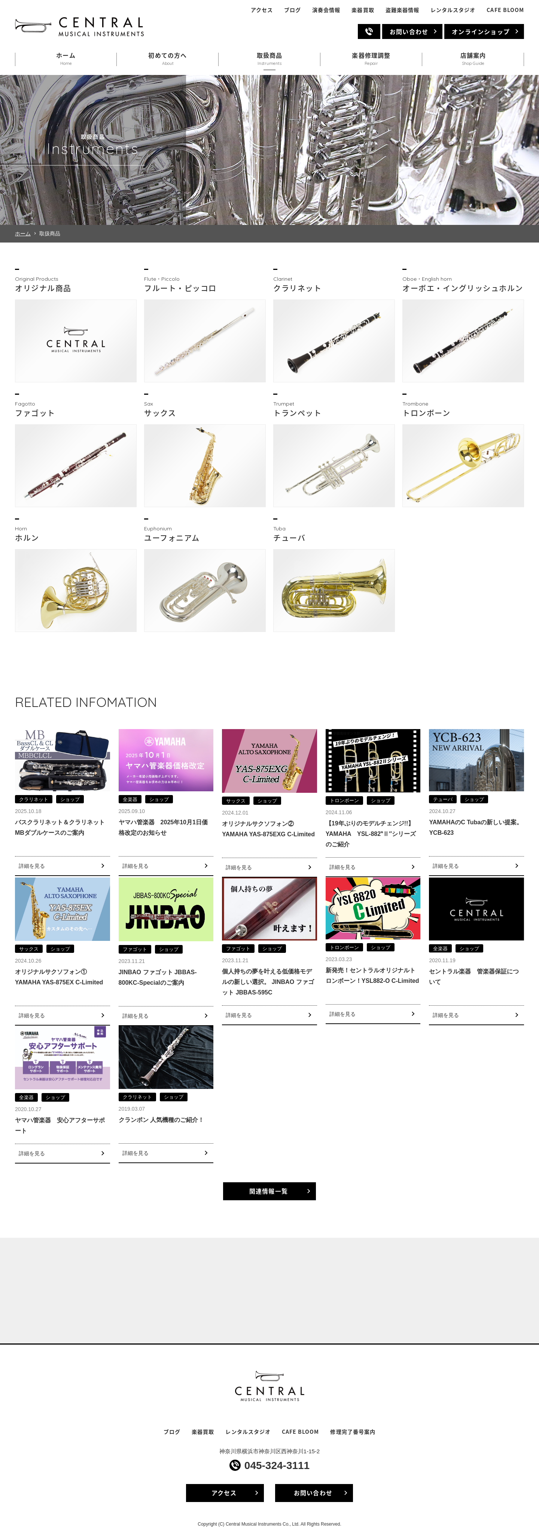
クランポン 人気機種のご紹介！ (161, 1120)
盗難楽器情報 (402, 10)
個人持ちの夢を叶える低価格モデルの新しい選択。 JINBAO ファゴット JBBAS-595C (268, 982)
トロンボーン (344, 800)
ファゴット (135, 949)
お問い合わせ (409, 31)
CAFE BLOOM (505, 10)
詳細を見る (32, 866)
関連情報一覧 (268, 1190)
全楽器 (130, 799)
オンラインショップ (481, 31)
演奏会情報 (326, 10)
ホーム (23, 234)
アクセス (262, 10)
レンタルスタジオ (452, 10)
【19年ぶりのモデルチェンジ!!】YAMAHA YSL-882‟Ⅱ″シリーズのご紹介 (371, 834)
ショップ (70, 799)
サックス (236, 801)
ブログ (292, 10)
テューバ (443, 799)
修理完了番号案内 (352, 1432)
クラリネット (33, 799)
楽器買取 (362, 10)
